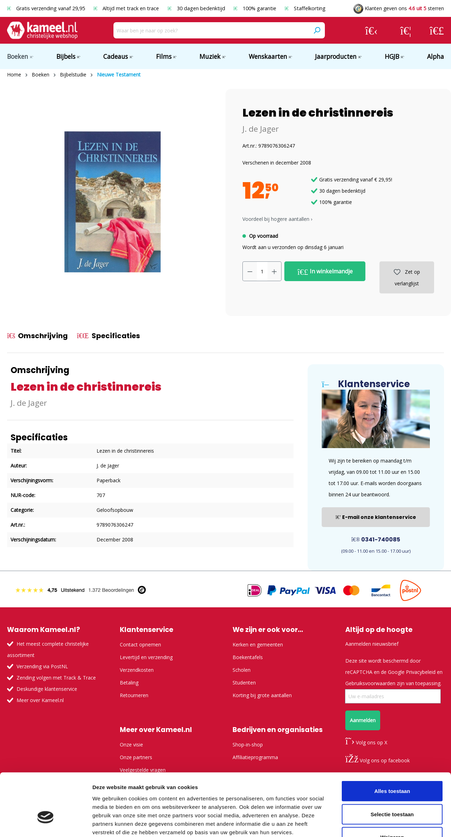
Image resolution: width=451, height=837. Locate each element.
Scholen (242, 669)
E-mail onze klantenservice (375, 517)
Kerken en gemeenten (258, 644)
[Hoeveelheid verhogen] (274, 271)
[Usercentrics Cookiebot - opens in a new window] (45, 823)
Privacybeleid (420, 672)
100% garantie (256, 8)
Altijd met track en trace (126, 8)
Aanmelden (363, 720)
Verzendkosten (137, 669)
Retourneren (134, 695)
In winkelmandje (325, 271)
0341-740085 (375, 539)
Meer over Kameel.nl (40, 700)
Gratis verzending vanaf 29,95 (46, 8)
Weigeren (392, 791)
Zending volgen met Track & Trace (56, 677)
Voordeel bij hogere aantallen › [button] (277, 219)
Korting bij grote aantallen (262, 695)
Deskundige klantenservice (47, 689)
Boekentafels (248, 657)
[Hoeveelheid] (262, 271)
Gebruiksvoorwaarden (370, 683)
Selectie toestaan (392, 768)
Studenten (244, 682)
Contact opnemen (140, 644)
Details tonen (380, 823)
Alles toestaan (392, 745)
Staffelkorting (305, 8)
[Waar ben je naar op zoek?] (211, 30)
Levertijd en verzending (146, 657)
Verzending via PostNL (42, 666)
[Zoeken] (317, 30)
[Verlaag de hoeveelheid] (249, 271)
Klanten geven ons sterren (398, 8)
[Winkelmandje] (437, 30)
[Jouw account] (371, 30)
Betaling (129, 682)
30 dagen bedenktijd (196, 8)
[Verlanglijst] (405, 30)
